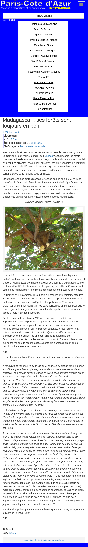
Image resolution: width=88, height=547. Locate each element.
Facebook (14, 132)
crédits (60, 540)
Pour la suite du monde (32, 146)
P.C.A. (14, 139)
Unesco (48, 156)
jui (33, 142)
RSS (5, 132)
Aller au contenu (44, 16)
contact (52, 540)
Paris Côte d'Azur (35, 5)
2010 (39, 142)
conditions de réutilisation (36, 540)
